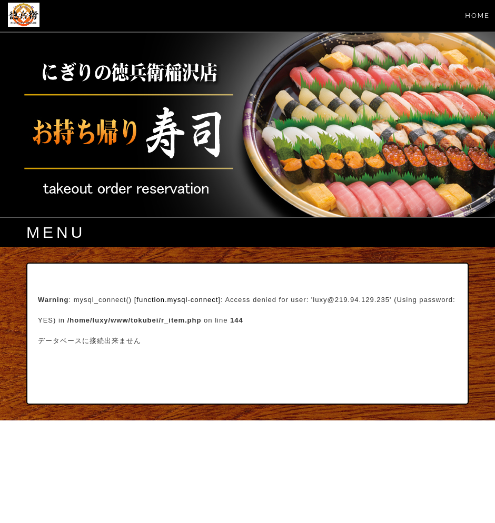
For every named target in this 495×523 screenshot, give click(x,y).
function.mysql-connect (177, 300)
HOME (477, 15)
